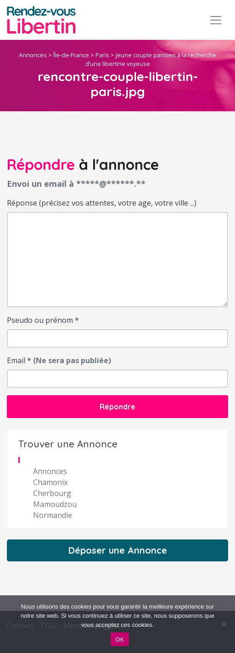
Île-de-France (71, 55)
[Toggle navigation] (215, 20)
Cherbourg (52, 493)
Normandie (52, 515)
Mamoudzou (55, 504)
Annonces (33, 55)
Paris (102, 55)
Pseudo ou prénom (43, 320)
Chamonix (50, 482)
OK (119, 639)
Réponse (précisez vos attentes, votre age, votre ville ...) (101, 203)
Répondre (117, 406)
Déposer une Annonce (117, 550)
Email (59, 360)
